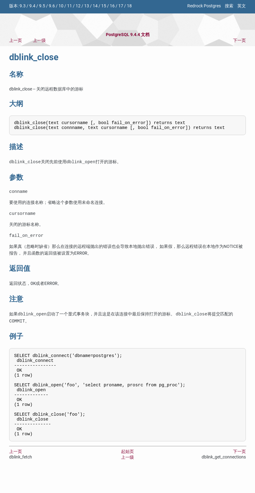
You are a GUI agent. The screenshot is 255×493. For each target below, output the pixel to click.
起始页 (127, 472)
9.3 (23, 6)
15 (103, 6)
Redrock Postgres (204, 6)
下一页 (239, 40)
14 (95, 6)
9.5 (42, 6)
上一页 (15, 40)
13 (86, 6)
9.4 (32, 6)
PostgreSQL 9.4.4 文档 (127, 34)
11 (69, 6)
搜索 (229, 6)
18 (129, 6)
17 (120, 6)
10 (61, 6)
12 (78, 6)
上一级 (39, 40)
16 (112, 6)
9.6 (52, 6)
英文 (241, 6)
